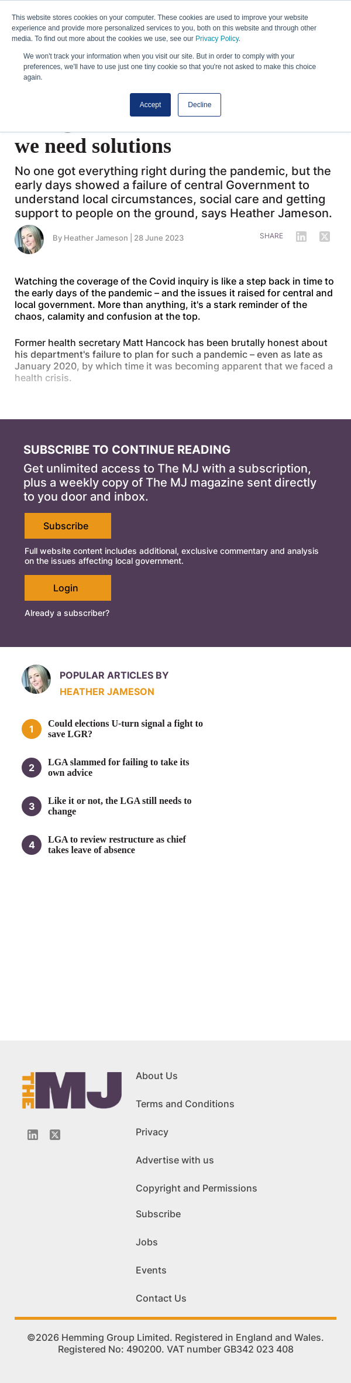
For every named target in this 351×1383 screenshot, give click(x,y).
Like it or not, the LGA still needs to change (120, 806)
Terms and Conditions (185, 1104)
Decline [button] (199, 105)
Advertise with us (175, 1160)
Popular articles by (114, 675)
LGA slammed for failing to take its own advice (118, 767)
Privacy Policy (217, 39)
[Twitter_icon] (55, 1134)
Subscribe (65, 526)
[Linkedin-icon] (32, 1134)
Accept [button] (150, 105)
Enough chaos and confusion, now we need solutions (167, 133)
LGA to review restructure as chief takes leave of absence (117, 844)
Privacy (152, 1132)
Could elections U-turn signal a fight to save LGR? (125, 728)
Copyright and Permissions (196, 1188)
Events (151, 1270)
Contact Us (161, 1298)
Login (65, 588)
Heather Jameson (96, 237)
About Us (157, 1075)
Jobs (147, 1242)
